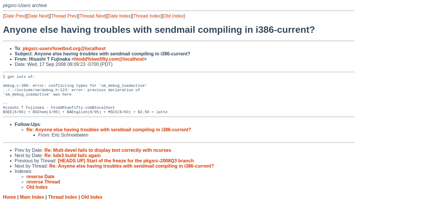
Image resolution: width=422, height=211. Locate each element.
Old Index (173, 15)
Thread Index (147, 15)
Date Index (119, 15)
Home (9, 205)
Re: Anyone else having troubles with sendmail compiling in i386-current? (108, 137)
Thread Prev (64, 15)
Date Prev (14, 15)
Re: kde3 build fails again (72, 163)
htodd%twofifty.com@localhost (109, 59)
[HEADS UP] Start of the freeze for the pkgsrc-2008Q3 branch (126, 168)
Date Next (38, 15)
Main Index (32, 205)
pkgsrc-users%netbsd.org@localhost (64, 48)
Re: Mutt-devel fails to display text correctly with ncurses (107, 158)
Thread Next (92, 15)
